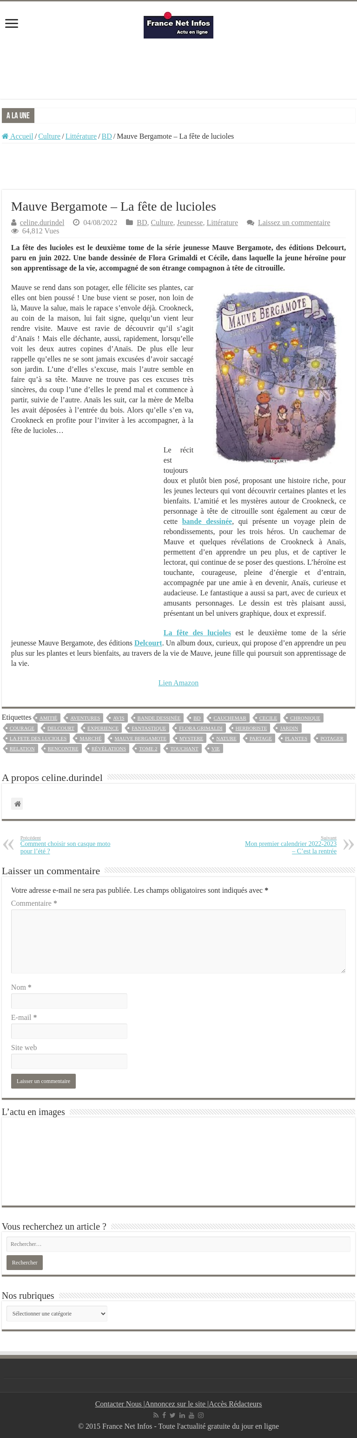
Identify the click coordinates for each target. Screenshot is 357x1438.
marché (90, 738)
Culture (49, 136)
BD (107, 136)
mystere (191, 738)
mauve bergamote (140, 738)
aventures (85, 718)
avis (118, 718)
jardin (289, 728)
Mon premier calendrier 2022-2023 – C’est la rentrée (289, 845)
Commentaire (34, 903)
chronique (305, 718)
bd (196, 718)
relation (22, 748)
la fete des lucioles (38, 738)
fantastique (149, 728)
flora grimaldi (200, 728)
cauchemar (229, 718)
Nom (21, 987)
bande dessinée (159, 718)
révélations (109, 748)
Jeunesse (190, 222)
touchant (184, 748)
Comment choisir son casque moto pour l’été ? (68, 845)
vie (216, 748)
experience (103, 728)
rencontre (63, 748)
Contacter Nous (119, 1404)
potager (332, 738)
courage (22, 728)
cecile (268, 718)
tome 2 (148, 748)
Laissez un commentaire (294, 222)
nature (226, 738)
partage (261, 738)
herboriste (251, 728)
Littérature (81, 136)
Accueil (17, 136)
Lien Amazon (179, 683)
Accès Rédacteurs (235, 1404)
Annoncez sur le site (176, 1404)
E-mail (24, 1017)
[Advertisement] (178, 69)
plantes (296, 738)
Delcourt (60, 728)
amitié (49, 718)
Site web (24, 1047)
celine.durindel (42, 222)
